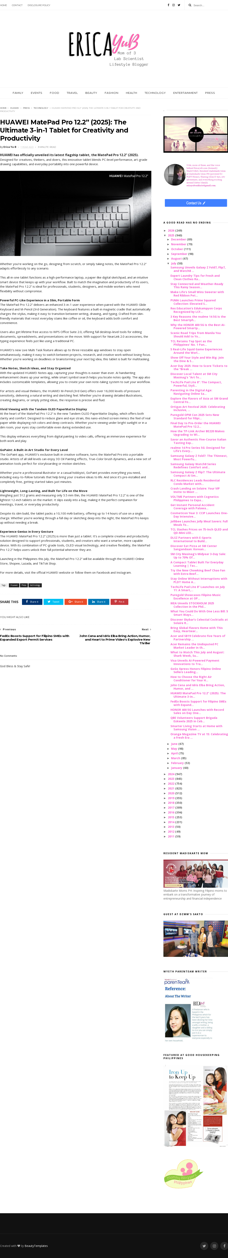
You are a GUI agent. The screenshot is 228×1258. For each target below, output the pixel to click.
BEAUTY (91, 92)
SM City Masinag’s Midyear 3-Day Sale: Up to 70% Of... (198, 555)
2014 (171, 822)
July (174, 263)
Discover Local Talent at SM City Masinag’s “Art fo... (194, 375)
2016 (171, 812)
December (179, 239)
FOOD (54, 92)
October (177, 249)
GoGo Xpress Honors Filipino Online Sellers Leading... (195, 670)
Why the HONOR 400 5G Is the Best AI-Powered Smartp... (197, 326)
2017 (171, 807)
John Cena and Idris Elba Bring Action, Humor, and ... (197, 686)
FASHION (111, 92)
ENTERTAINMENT (185, 92)
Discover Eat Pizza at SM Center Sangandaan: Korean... (193, 547)
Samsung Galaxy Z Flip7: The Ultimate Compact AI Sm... (197, 473)
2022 (171, 783)
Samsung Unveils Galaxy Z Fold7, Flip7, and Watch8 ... (198, 269)
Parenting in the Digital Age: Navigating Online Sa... (191, 392)
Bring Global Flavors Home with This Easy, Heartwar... (196, 629)
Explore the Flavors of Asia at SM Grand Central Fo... (199, 400)
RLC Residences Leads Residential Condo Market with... (195, 482)
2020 (171, 793)
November (179, 244)
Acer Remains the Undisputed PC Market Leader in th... (194, 645)
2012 (171, 831)
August (177, 258)
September (179, 254)
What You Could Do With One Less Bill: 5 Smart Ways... (199, 613)
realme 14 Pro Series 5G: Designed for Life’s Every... (197, 449)
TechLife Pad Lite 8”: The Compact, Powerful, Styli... (196, 383)
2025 (171, 235)
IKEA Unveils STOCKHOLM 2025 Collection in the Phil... (192, 605)
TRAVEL (72, 92)
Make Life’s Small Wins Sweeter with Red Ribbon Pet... (197, 293)
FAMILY (18, 92)
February (178, 763)
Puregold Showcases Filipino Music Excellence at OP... (195, 596)
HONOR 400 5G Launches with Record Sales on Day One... (197, 711)
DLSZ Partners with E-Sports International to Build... (190, 539)
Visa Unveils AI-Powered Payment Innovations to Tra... (194, 662)
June (174, 744)
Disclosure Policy (39, 5)
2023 (171, 779)
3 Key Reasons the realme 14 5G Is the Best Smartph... (198, 318)
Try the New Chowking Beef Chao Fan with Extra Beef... (197, 572)
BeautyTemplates (36, 1246)
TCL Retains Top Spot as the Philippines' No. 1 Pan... (191, 343)
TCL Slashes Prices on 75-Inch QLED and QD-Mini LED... (199, 531)
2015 (171, 817)
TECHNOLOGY (155, 92)
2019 (171, 798)
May (174, 749)
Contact (17, 5)
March (176, 758)
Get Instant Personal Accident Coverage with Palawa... (192, 506)
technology (41, 108)
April (175, 753)
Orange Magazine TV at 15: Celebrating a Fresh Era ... (199, 735)
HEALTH (131, 92)
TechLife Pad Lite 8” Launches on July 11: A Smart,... (197, 588)
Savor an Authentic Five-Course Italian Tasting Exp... (198, 441)
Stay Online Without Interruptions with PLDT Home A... (198, 580)
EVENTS (36, 92)
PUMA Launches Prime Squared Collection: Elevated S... (193, 302)
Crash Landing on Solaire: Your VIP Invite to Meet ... (195, 490)
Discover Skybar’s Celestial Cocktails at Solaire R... (199, 621)
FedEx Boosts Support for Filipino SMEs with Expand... (198, 703)
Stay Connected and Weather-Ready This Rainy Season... (196, 285)
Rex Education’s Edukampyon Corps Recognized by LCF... (196, 310)
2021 (171, 788)
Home (3, 5)
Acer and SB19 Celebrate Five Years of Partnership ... (197, 637)
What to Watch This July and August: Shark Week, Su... (197, 654)
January (177, 768)
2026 (171, 230)
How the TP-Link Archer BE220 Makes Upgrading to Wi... (197, 432)
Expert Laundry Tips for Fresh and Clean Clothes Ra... (195, 277)
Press (26, 108)
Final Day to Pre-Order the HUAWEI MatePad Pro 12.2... (195, 424)
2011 (171, 836)
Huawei (14, 108)
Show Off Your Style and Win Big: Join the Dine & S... (197, 359)
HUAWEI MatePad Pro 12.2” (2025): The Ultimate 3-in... (198, 694)
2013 (171, 827)
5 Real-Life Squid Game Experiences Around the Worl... (196, 351)
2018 (171, 803)
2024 (171, 774)
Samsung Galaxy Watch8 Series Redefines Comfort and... (193, 465)
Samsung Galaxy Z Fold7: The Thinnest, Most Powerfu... (198, 457)
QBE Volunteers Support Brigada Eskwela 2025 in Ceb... (193, 719)
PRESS (210, 92)
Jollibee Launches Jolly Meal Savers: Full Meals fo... (199, 523)
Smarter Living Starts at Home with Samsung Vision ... (196, 727)
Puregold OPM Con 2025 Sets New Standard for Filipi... (194, 416)
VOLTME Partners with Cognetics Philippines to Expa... (194, 498)
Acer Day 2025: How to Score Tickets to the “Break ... (198, 367)
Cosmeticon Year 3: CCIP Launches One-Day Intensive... (199, 514)
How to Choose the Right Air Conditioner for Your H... (191, 678)
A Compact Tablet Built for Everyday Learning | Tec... (197, 564)
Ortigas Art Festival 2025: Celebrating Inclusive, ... (197, 408)
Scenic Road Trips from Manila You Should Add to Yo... (195, 334)
